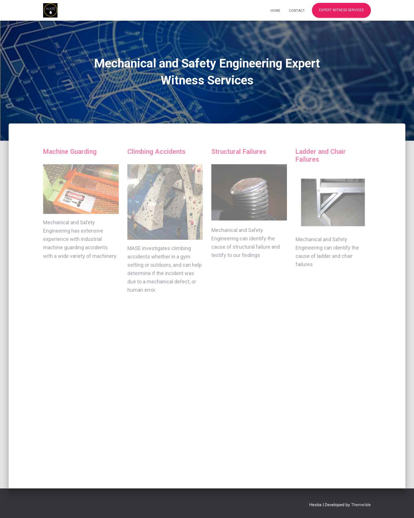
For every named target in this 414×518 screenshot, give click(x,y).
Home (275, 11)
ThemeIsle (361, 504)
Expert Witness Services (341, 10)
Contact (297, 11)
